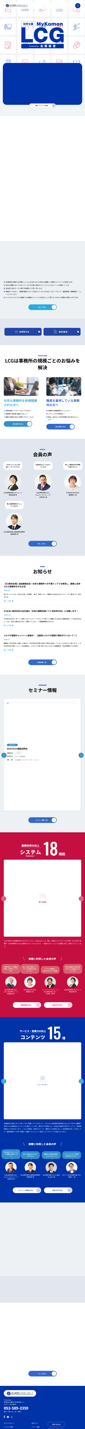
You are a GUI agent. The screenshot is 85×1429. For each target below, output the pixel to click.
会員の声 (34, 1407)
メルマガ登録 (56, 1406)
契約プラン (35, 1392)
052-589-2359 (16, 1377)
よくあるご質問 (36, 1403)
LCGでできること (9, 1392)
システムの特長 (8, 1396)
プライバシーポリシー (74, 1424)
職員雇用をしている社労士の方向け (14, 1407)
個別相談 (56, 1412)
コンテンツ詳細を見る (25, 1159)
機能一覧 (6, 1411)
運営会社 (34, 1400)
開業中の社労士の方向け (11, 1403)
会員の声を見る (57, 1159)
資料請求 (56, 1400)
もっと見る (42, 1343)
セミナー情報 (36, 1396)
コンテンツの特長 (9, 1400)
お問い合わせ (56, 1393)
